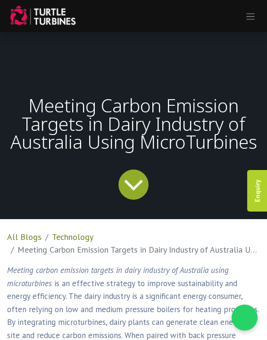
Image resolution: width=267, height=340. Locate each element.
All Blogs (24, 236)
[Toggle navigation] (250, 16)
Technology (72, 236)
